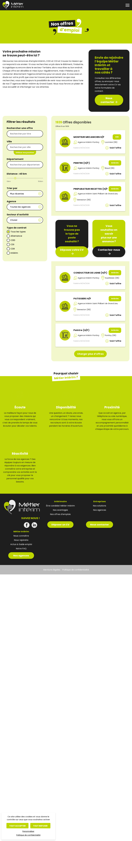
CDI (12, 242)
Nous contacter (107, 100)
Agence (11, 200)
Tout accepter (17, 825)
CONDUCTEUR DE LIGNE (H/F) (90, 272)
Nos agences (21, 547)
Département (15, 159)
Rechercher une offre (20, 128)
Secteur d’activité (18, 213)
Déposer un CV (60, 516)
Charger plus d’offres (90, 353)
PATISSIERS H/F (82, 298)
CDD (13, 237)
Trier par (12, 188)
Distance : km (17, 173)
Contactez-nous (109, 250)
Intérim (14, 250)
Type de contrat (16, 225)
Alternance (16, 233)
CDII (13, 246)
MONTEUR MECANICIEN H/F (88, 137)
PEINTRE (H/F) (81, 163)
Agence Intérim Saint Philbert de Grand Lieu (98, 193)
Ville (9, 141)
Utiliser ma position (25, 152)
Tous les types (18, 229)
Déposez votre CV (72, 250)
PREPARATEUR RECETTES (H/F (90, 188)
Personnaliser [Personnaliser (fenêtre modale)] (28, 831)
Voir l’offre (115, 147)
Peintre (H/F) (81, 330)
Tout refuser (40, 825)
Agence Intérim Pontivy (88, 142)
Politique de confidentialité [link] (28, 835)
